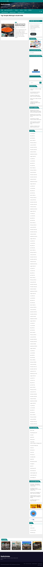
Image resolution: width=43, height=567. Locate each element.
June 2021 (32, 270)
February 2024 (32, 197)
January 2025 (32, 172)
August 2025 (32, 156)
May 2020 (32, 300)
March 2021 (32, 277)
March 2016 (32, 414)
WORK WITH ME (12, 12)
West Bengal (32, 477)
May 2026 (31, 135)
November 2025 (33, 149)
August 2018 (32, 348)
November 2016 (33, 396)
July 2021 (31, 268)
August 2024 (32, 183)
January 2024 (32, 199)
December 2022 (33, 229)
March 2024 (32, 195)
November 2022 (33, 231)
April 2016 (32, 412)
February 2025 (32, 170)
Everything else (5, 12)
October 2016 (32, 398)
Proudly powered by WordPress (5, 564)
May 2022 (31, 245)
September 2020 (33, 291)
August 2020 (32, 293)
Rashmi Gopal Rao (33, 121)
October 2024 (32, 179)
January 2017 (32, 391)
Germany (31, 454)
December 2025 (33, 147)
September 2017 (33, 373)
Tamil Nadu (32, 470)
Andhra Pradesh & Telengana (35, 443)
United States (32, 475)
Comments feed (33, 530)
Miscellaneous (32, 461)
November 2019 (33, 314)
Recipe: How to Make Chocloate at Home (35, 122)
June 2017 (32, 380)
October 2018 (32, 343)
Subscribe (33, 34)
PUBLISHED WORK (21, 12)
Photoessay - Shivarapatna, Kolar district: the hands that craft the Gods (35, 485)
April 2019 (32, 330)
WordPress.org (32, 532)
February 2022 (32, 252)
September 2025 (33, 154)
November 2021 (32, 259)
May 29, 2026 (26, 547)
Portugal (31, 463)
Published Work (40, 563)
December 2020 (33, 284)
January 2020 (32, 309)
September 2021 (33, 263)
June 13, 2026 (15, 547)
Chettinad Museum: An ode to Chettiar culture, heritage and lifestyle (35, 496)
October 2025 (32, 151)
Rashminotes (5, 4)
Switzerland (32, 468)
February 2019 (32, 334)
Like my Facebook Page (35, 76)
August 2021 (32, 266)
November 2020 (33, 286)
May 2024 (31, 190)
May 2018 (31, 355)
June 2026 (32, 133)
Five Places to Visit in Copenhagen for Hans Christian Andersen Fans (35, 489)
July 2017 (31, 378)
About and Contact (8, 10)
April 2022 (32, 247)
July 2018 (31, 350)
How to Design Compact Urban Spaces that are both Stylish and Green (35, 111)
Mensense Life (32, 110)
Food (25, 10)
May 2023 (31, 218)
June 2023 (32, 215)
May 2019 (31, 327)
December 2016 (33, 394)
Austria (31, 447)
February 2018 (32, 362)
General (31, 437)
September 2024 (33, 181)
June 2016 (32, 407)
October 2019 (32, 316)
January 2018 (32, 364)
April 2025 (32, 165)
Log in (31, 525)
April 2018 (32, 357)
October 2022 (32, 234)
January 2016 (32, 419)
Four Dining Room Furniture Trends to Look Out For (35, 115)
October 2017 (32, 371)
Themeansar (18, 564)
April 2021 (32, 275)
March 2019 (32, 332)
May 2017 (31, 382)
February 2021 (32, 279)
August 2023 (32, 211)
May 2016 (31, 410)
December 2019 (33, 311)
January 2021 (32, 282)
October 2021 (32, 261)
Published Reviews (34, 563)
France (31, 452)
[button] (35, 44)
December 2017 (32, 366)
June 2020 (32, 298)
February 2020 (32, 307)
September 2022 (33, 236)
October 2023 (32, 206)
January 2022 (32, 254)
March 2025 (32, 167)
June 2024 (32, 188)
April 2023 (32, 220)
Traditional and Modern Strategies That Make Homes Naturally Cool (35, 102)
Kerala (31, 459)
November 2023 (33, 204)
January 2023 (32, 227)
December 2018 (33, 339)
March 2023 (32, 222)
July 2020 (32, 295)
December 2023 (33, 202)
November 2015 (32, 423)
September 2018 (33, 346)
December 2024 (33, 174)
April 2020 (32, 302)
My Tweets (32, 52)
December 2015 (33, 421)
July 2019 (31, 323)
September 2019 (33, 318)
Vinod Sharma (32, 118)
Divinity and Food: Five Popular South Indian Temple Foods (20, 25)
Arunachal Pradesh (33, 445)
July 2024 (32, 186)
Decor (21, 10)
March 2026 (32, 140)
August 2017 (32, 375)
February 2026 (32, 142)
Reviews (30, 10)
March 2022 (32, 250)
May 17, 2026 (36, 547)
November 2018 (33, 341)
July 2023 (32, 213)
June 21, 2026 (5, 547)
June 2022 (32, 243)
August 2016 (32, 403)
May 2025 (31, 163)
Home (24, 563)
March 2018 (32, 359)
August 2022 (32, 238)
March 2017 (32, 387)
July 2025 (32, 158)
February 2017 (32, 389)
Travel (16, 10)
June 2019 (32, 325)
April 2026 (32, 138)
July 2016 (31, 405)
